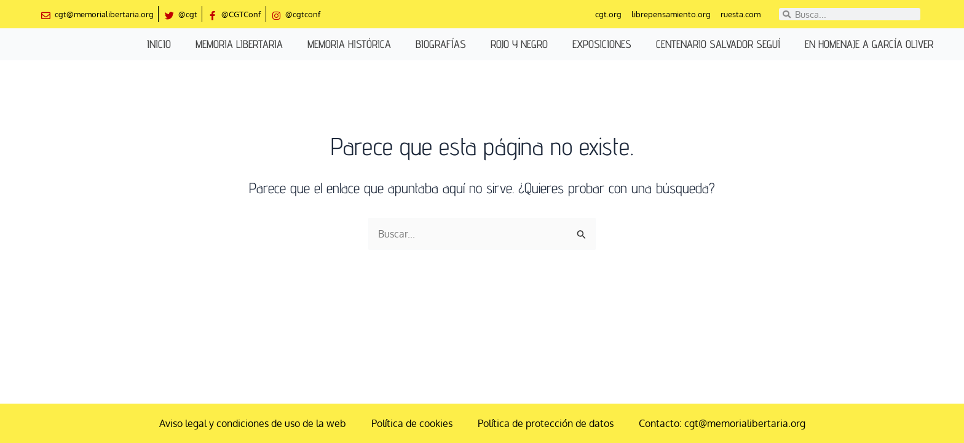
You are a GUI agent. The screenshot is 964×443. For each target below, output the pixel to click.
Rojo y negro (519, 44)
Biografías (441, 44)
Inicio (159, 44)
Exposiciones (601, 44)
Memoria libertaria (239, 44)
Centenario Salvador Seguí (718, 44)
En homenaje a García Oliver (869, 44)
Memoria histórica (349, 44)
